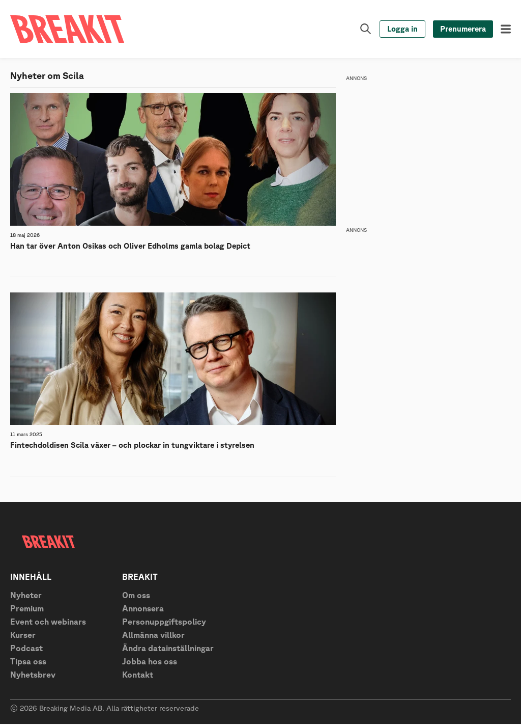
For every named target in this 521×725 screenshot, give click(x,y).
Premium (27, 609)
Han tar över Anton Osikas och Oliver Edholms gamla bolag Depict (130, 246)
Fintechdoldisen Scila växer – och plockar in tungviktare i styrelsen (132, 445)
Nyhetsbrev (32, 675)
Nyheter (26, 596)
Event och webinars (48, 622)
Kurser (23, 635)
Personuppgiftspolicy (164, 622)
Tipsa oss (28, 662)
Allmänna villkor (153, 635)
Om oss (136, 596)
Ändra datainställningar (168, 649)
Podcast (26, 649)
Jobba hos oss (149, 662)
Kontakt (137, 675)
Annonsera (143, 609)
